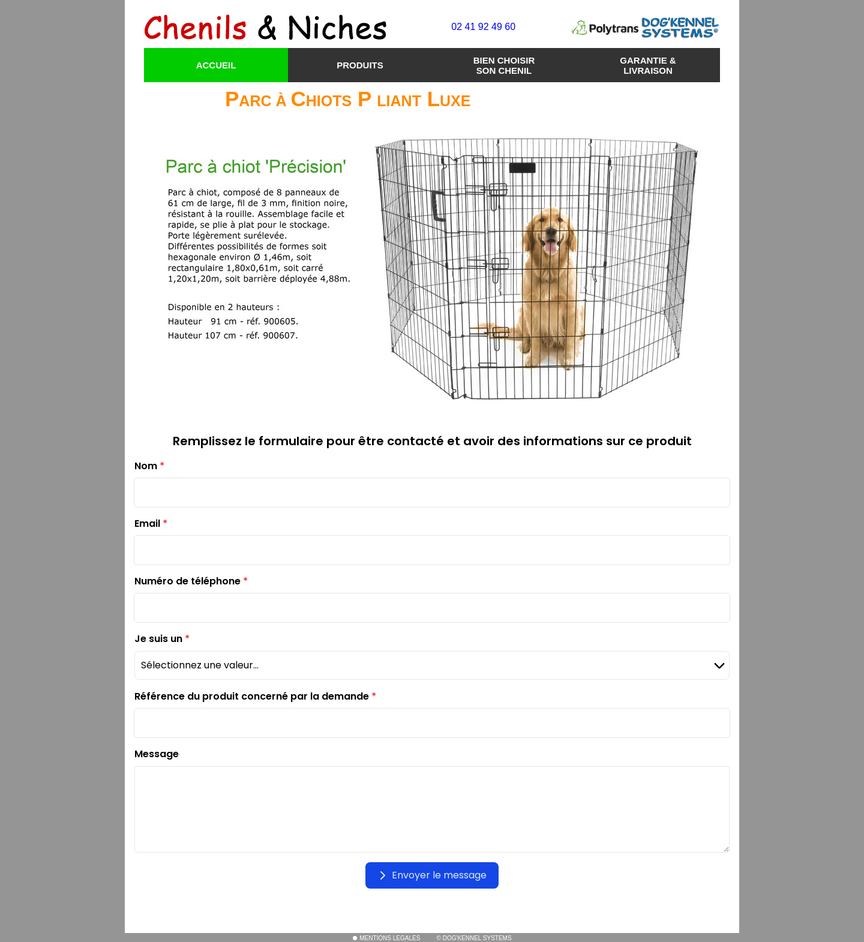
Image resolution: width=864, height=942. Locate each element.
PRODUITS (360, 65)
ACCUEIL (216, 65)
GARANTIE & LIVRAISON (648, 65)
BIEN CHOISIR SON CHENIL (504, 65)
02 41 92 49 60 (483, 27)
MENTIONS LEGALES (386, 938)
